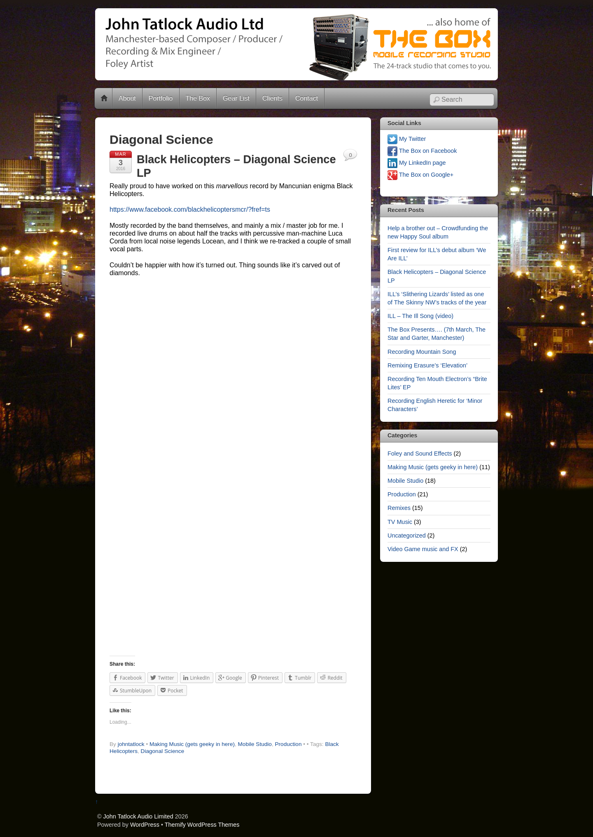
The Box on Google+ (420, 174)
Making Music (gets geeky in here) (192, 744)
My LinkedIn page (417, 162)
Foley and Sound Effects (420, 453)
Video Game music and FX (423, 549)
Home (104, 98)
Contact (306, 98)
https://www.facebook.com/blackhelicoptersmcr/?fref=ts (190, 209)
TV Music (400, 522)
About (127, 98)
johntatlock (131, 744)
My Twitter (407, 139)
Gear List (236, 98)
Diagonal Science (162, 751)
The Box (198, 98)
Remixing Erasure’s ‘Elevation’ (427, 365)
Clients (272, 98)
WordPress (144, 824)
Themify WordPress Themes (202, 824)
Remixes (399, 508)
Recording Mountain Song (422, 351)
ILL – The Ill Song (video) (420, 316)
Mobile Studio (255, 744)
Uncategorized (407, 535)
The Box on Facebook (422, 150)
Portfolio (161, 98)
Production (288, 744)
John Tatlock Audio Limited (138, 816)
